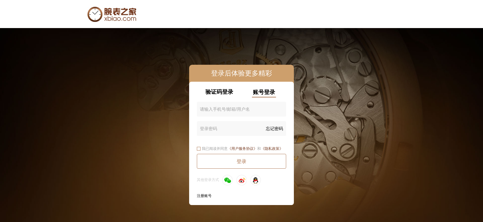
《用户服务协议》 (242, 148)
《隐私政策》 (272, 148)
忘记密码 (274, 128)
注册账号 (204, 196)
